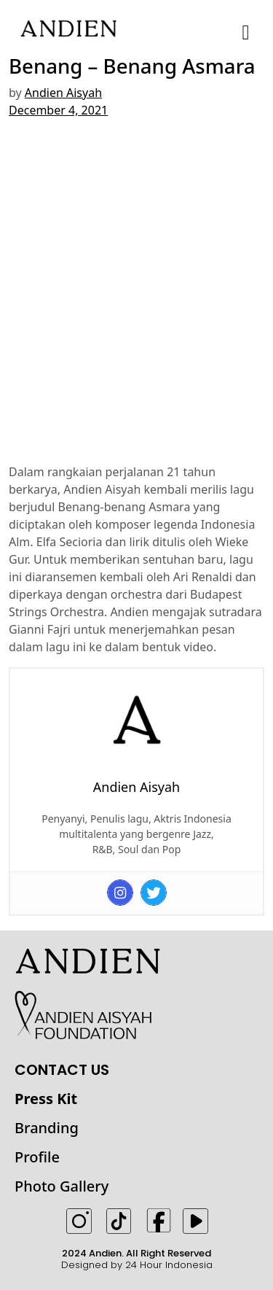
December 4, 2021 (58, 110)
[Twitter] (154, 892)
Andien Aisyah (63, 93)
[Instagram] (120, 892)
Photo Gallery (61, 1186)
